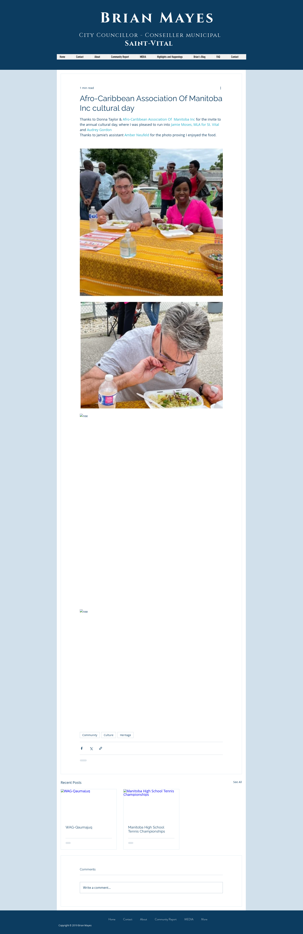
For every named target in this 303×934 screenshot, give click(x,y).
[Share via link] (100, 748)
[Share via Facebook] (81, 748)
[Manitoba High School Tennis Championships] (151, 805)
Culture (108, 735)
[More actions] (220, 87)
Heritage (125, 735)
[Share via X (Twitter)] (91, 748)
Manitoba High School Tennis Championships (146, 829)
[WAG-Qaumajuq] (89, 805)
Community (89, 735)
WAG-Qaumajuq (79, 827)
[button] (122, 57)
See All (237, 782)
